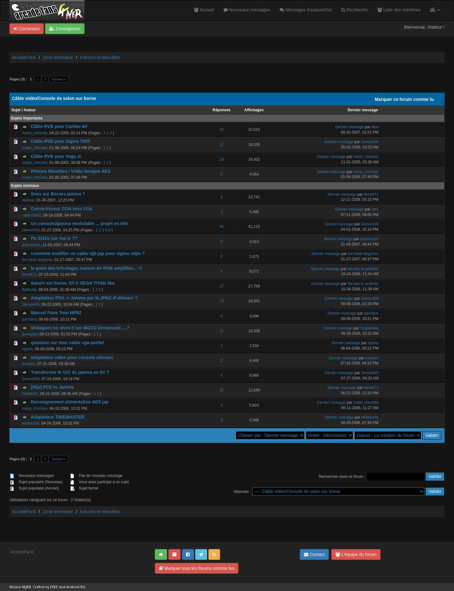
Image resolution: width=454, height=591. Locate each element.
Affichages (254, 110)
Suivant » (58, 79)
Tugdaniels (369, 328)
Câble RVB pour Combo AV (59, 126)
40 (221, 226)
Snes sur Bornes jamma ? (58, 193)
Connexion (27, 28)
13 (221, 301)
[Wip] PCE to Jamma (52, 387)
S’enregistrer (64, 28)
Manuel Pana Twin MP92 (56, 312)
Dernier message (362, 110)
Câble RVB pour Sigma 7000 (60, 141)
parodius (29, 319)
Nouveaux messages (247, 9)
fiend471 (371, 194)
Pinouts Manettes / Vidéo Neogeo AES (71, 171)
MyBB (26, 587)
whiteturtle (30, 423)
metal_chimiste (34, 133)
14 (221, 159)
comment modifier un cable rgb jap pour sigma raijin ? (88, 253)
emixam (28, 364)
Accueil (204, 9)
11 (221, 144)
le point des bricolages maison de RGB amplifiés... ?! (86, 268)
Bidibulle (29, 289)
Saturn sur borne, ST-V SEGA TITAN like (73, 283)
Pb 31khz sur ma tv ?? (54, 238)
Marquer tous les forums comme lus (196, 568)
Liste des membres (399, 9)
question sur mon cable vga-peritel (67, 342)
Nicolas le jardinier (362, 269)
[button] (435, 9)
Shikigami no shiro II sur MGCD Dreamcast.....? (80, 327)
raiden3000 (31, 215)
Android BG (75, 587)
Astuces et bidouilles (100, 57)
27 (221, 286)
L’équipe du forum (355, 554)
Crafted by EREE (45, 587)
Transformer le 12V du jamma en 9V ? (70, 372)
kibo (374, 127)
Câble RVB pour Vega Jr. (56, 156)
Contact (314, 554)
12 (221, 331)
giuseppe (30, 334)
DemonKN (369, 142)
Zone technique (58, 57)
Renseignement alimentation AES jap (70, 401)
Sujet (15, 110)
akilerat (28, 200)
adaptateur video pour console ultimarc (72, 357)
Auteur (30, 110)
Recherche (354, 9)
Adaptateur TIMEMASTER (57, 417)
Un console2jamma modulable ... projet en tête (79, 223)
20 (221, 129)
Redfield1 (30, 393)
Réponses (221, 110)
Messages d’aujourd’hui (306, 9)
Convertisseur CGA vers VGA (62, 208)
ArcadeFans (24, 57)
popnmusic (31, 245)
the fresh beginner (37, 260)
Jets (374, 209)
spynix (27, 349)
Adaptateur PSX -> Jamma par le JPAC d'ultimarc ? (84, 297)
